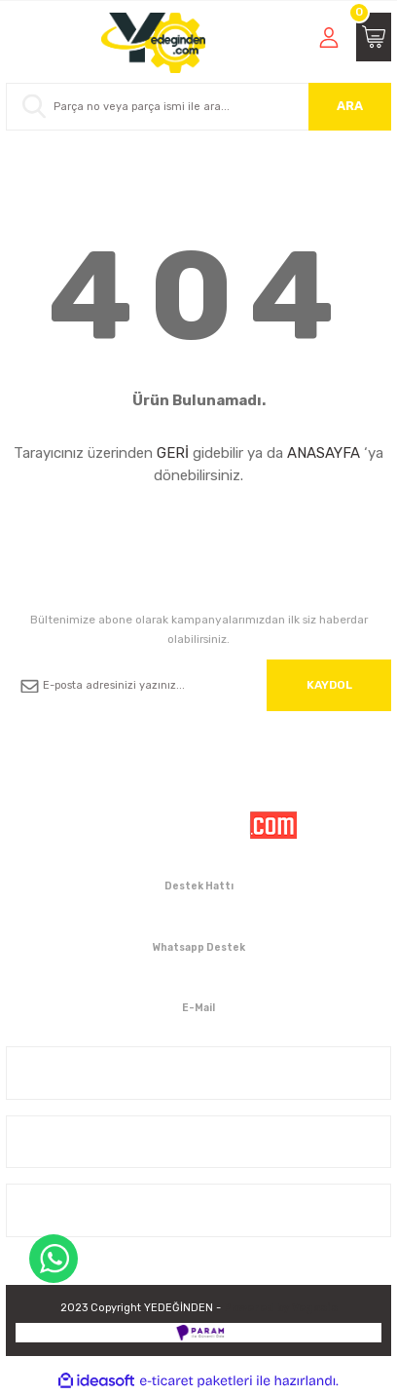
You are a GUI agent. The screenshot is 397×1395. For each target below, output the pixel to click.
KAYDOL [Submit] (329, 685)
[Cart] (373, 37)
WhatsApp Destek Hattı (53, 1258)
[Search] (198, 107)
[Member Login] (328, 37)
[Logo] (153, 43)
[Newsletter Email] (198, 685)
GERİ (173, 453)
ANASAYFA (323, 453)
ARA (350, 105)
